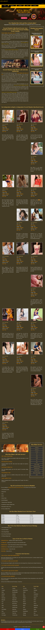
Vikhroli (24, 597)
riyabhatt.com (20, 626)
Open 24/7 (43, 3)
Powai (35, 601)
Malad (3, 592)
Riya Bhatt (4, 1)
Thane (3, 605)
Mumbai (12, 5)
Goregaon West (14, 605)
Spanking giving (36, 468)
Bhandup (24, 615)
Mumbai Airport (15, 590)
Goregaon (3, 590)
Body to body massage (36, 472)
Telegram (22, 629)
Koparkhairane (25, 611)
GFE (37, 462)
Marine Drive (36, 615)
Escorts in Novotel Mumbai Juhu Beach (11, 49)
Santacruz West (14, 611)
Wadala (24, 592)
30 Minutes (37, 447)
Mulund (35, 597)
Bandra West (14, 599)
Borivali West (14, 603)
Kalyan (24, 605)
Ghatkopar (35, 590)
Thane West (14, 613)
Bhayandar (3, 599)
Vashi (2, 607)
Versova (35, 603)
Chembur (13, 588)
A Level (37, 451)
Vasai (2, 601)
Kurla (35, 592)
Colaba (34, 5)
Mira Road (3, 597)
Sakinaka (24, 609)
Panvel (35, 599)
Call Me (7, 629)
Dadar (35, 588)
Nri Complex (4, 615)
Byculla (24, 601)
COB (37, 458)
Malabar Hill (36, 605)
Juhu (27, 5)
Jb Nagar (24, 613)
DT (36, 460)
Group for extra (36, 470)
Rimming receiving (37, 466)
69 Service (36, 449)
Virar (2, 603)
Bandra (20, 5)
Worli (2, 588)
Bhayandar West (15, 601)
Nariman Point (25, 590)
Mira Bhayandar (15, 592)
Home (5, 5)
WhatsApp (37, 629)
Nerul (2, 611)
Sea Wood (3, 613)
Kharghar (24, 603)
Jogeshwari (35, 607)
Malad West (14, 609)
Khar (24, 594)
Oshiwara (35, 611)
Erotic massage (36, 464)
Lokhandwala (36, 594)
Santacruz (14, 594)
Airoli (24, 607)
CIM (37, 456)
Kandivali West (14, 607)
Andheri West (14, 597)
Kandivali (3, 594)
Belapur (24, 599)
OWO (37, 474)
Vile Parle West (14, 615)
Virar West (24, 588)
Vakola (35, 609)
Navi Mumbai (4, 609)
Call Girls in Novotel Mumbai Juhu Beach (21, 85)
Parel (34, 613)
